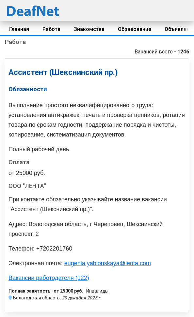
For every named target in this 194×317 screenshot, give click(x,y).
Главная (19, 29)
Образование (134, 29)
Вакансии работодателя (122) (48, 278)
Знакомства (89, 29)
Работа (51, 29)
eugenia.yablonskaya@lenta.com (107, 263)
